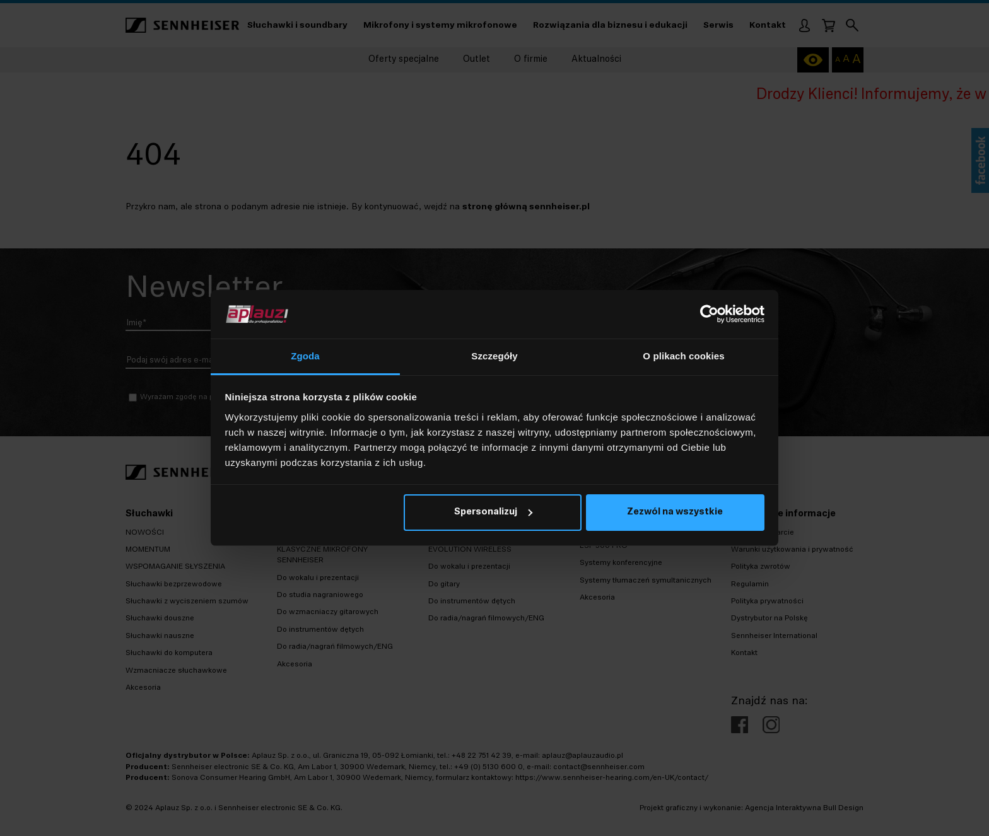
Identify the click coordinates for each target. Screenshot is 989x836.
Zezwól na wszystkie (675, 512)
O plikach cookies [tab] (683, 356)
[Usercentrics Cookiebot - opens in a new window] (709, 314)
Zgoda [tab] (305, 356)
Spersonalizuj (493, 512)
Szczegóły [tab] (494, 356)
